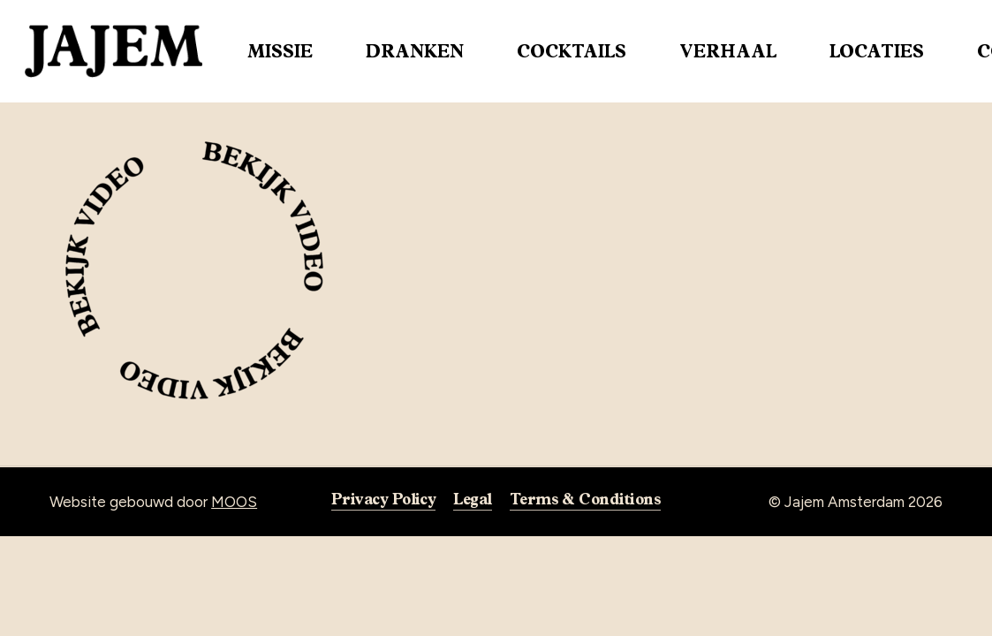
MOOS (234, 502)
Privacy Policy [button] (383, 498)
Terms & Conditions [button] (585, 498)
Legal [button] (472, 498)
